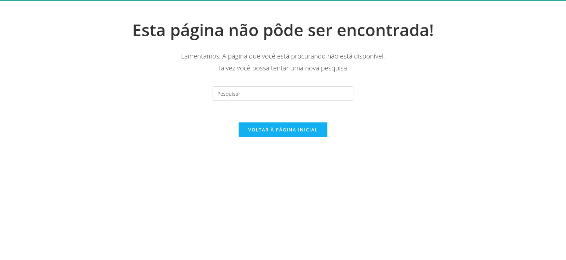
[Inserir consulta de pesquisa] (283, 93)
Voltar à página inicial (283, 129)
